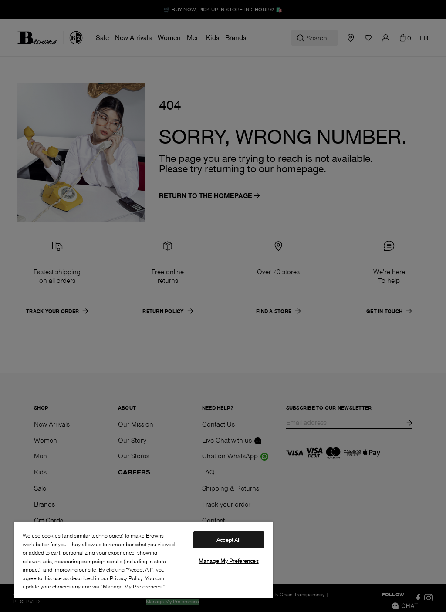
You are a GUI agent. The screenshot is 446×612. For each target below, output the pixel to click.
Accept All (228, 539)
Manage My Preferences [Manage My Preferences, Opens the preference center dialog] (229, 560)
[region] (143, 559)
